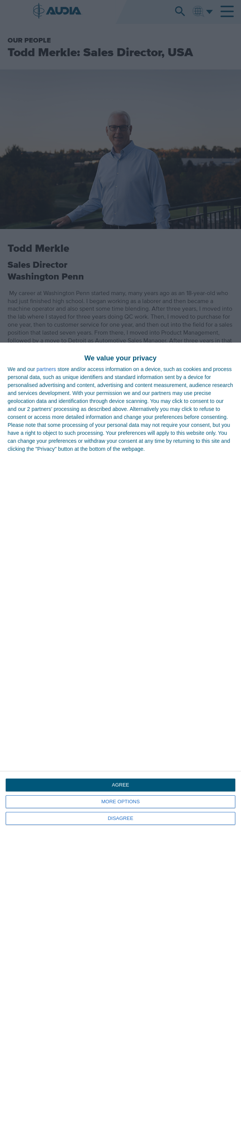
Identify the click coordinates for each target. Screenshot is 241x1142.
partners (46, 369)
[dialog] (120, 742)
